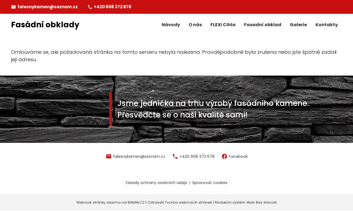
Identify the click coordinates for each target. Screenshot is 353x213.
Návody (171, 25)
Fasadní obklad (262, 25)
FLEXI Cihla (223, 25)
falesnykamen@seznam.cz (47, 7)
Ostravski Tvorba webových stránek (180, 202)
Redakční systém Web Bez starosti (246, 202)
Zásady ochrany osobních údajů (156, 182)
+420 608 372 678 (112, 7)
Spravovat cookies (210, 182)
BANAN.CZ (136, 202)
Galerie (298, 25)
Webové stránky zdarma (98, 202)
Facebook (238, 156)
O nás (195, 25)
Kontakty (326, 25)
